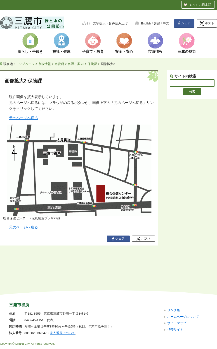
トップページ (25, 64)
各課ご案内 (76, 64)
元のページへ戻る (23, 118)
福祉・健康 (61, 51)
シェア (184, 23)
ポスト (207, 23)
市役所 (59, 64)
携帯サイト (175, 299)
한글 (157, 23)
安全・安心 (124, 51)
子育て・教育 (93, 51)
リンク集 (173, 280)
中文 (166, 23)
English (146, 23)
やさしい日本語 (200, 5)
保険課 (92, 64)
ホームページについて (183, 286)
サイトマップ (176, 292)
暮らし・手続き (30, 51)
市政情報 (155, 51)
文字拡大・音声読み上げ (110, 23)
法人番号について (62, 302)
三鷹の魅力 (187, 51)
